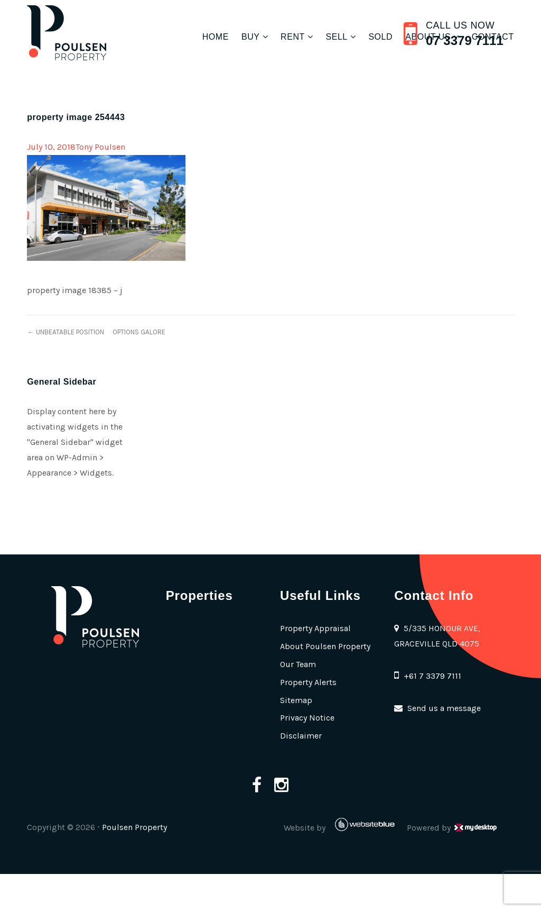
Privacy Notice (307, 718)
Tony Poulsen (100, 147)
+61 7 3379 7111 (432, 676)
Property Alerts (308, 682)
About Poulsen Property (325, 646)
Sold (380, 36)
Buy (250, 36)
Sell (336, 36)
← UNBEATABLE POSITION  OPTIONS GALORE (96, 332)
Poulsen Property (134, 827)
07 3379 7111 (464, 40)
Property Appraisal (315, 628)
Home (215, 36)
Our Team (298, 664)
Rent (293, 36)
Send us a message (444, 708)
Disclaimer (301, 736)
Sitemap (296, 700)
